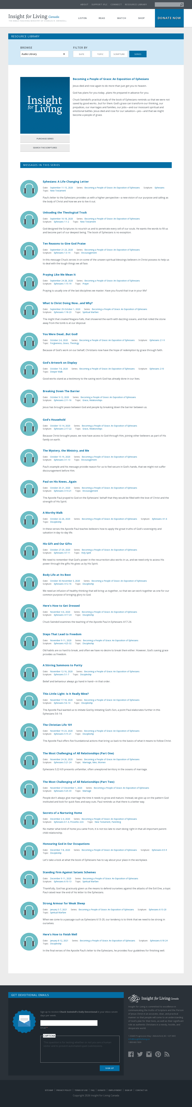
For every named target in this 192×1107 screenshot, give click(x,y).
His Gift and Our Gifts (57, 543)
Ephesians (159, 187)
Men (94, 762)
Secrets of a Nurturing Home (62, 813)
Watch (121, 18)
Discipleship (56, 521)
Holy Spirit (86, 552)
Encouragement (89, 252)
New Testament (58, 190)
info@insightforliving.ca (139, 1039)
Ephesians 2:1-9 (157, 340)
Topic (100, 54)
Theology (74, 343)
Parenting (116, 821)
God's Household (54, 419)
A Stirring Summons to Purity (62, 665)
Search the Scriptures (45, 147)
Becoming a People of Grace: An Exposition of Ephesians (112, 187)
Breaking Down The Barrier (61, 391)
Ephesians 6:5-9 (159, 850)
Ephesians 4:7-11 (62, 552)
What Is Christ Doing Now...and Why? (68, 303)
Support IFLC (100, 4)
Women (102, 762)
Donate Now (169, 18)
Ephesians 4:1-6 (159, 518)
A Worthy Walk (53, 512)
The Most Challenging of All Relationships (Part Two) (78, 782)
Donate (101, 1090)
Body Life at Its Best (57, 575)
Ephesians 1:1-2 (61, 221)
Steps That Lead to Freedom (62, 634)
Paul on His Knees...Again (59, 481)
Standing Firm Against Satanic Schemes (69, 872)
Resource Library (136, 4)
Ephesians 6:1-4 (61, 821)
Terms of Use (81, 1090)
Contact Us (141, 1090)
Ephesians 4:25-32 (62, 643)
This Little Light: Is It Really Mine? (66, 693)
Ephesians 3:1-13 (62, 459)
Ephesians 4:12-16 (62, 583)
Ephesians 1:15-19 (62, 283)
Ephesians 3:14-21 (62, 490)
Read (102, 18)
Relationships (95, 400)
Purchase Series (45, 138)
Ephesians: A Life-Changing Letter (66, 181)
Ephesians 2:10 (157, 368)
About (84, 4)
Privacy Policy (63, 1090)
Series (137, 54)
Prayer (85, 283)
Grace (66, 343)
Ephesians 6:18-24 (159, 940)
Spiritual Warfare (90, 312)
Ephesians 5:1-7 (61, 674)
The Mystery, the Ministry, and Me (66, 450)
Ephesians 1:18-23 (62, 312)
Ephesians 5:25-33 (62, 790)
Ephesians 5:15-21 (62, 733)
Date (81, 54)
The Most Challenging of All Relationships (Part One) (78, 753)
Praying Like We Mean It (59, 274)
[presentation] (66, 1053)
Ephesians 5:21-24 (62, 762)
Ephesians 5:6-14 (62, 702)
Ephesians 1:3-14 (62, 252)
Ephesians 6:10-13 (62, 881)
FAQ (92, 1090)
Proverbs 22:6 (77, 821)
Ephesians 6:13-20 (157, 909)
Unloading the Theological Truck (65, 212)
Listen (82, 18)
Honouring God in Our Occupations (66, 844)
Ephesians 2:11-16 (62, 400)
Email (44, 1027)
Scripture (119, 54)
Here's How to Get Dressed (61, 605)
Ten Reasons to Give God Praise (64, 243)
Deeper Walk (56, 371)
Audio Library (29, 54)
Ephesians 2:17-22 (62, 428)
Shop (141, 18)
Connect (116, 4)
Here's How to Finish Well (60, 934)
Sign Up (109, 1068)
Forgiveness (56, 343)
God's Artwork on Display (60, 362)
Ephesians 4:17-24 (62, 614)
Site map (49, 1090)
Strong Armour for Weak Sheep (64, 903)
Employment (115, 1090)
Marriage (86, 762)
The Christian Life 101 (57, 725)
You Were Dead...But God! (60, 334)
